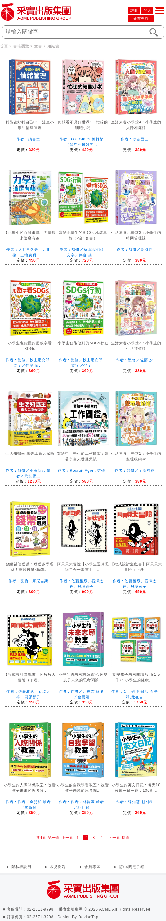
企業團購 (140, 18)
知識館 (53, 46)
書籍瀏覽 (21, 46)
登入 (147, 10)
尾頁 (126, 837)
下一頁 (114, 837)
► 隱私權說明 (18, 867)
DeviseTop (88, 917)
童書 (38, 46)
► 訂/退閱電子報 (129, 867)
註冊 (134, 10)
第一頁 (54, 837)
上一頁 (67, 837)
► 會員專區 (89, 867)
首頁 (4, 46)
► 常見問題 (55, 867)
